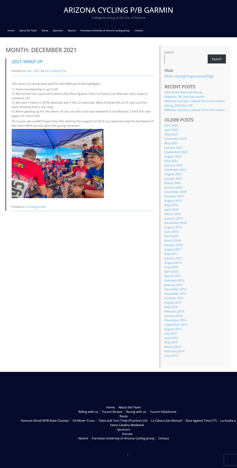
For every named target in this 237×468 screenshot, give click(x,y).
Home (11, 30)
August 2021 (173, 174)
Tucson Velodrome (163, 412)
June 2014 (171, 338)
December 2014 (175, 320)
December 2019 (175, 192)
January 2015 (173, 316)
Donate (127, 434)
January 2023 (173, 148)
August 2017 (173, 249)
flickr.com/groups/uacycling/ (189, 76)
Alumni (72, 30)
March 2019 (172, 214)
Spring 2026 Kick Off (178, 105)
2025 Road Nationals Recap (183, 92)
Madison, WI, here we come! (184, 97)
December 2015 (175, 289)
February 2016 (174, 280)
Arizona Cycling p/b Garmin (118, 10)
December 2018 (175, 223)
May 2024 (171, 134)
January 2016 (173, 285)
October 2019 (173, 196)
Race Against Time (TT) (201, 421)
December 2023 (175, 139)
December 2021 (175, 170)
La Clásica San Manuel (166, 421)
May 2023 (171, 143)
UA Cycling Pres (55, 71)
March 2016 (172, 276)
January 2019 (173, 218)
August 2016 (173, 263)
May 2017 (171, 254)
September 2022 (175, 152)
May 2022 (171, 161)
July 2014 (170, 333)
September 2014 (175, 325)
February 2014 (174, 351)
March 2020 (172, 183)
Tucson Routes (112, 412)
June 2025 (171, 125)
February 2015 (174, 311)
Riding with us (88, 412)
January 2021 (173, 179)
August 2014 (173, 329)
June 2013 (171, 356)
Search (169, 52)
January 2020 (173, 187)
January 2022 (173, 165)
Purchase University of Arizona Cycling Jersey (105, 30)
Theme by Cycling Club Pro (147, 455)
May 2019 (171, 205)
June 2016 (171, 267)
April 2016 (171, 272)
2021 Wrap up (27, 61)
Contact (139, 30)
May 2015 (171, 307)
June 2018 (171, 232)
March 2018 (172, 241)
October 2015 (173, 298)
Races (45, 30)
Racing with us (136, 412)
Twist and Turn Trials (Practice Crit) (123, 421)
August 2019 (173, 201)
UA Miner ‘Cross (84, 421)
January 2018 (173, 245)
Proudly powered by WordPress (104, 455)
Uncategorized (35, 207)
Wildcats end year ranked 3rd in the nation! (194, 101)
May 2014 (171, 342)
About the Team (28, 30)
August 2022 (173, 156)
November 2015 (175, 294)
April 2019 (171, 210)
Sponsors (58, 30)
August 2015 (173, 303)
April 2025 (171, 130)
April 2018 (171, 236)
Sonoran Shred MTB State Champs (45, 421)
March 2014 (172, 347)
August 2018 (173, 227)
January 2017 (173, 258)
